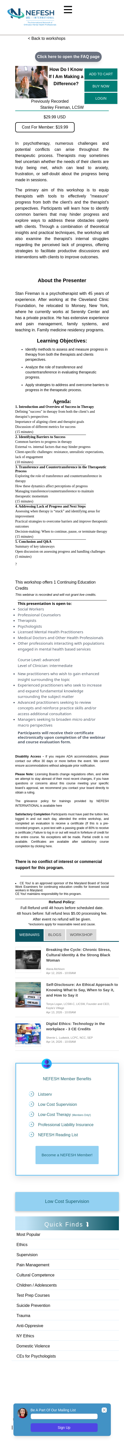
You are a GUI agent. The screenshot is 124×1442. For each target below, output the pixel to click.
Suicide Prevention (33, 1306)
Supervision (27, 1255)
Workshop (81, 934)
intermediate (61, 665)
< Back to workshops (46, 38)
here (59, 805)
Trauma (23, 1316)
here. (49, 846)
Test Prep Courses (33, 1296)
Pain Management (32, 1265)
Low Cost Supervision (67, 1201)
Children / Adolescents (36, 1286)
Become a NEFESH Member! (67, 1155)
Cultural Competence (35, 1275)
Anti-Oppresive (29, 1326)
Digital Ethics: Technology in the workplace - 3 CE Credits (75, 1026)
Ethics (22, 1245)
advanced (51, 659)
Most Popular (28, 1235)
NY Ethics (25, 1336)
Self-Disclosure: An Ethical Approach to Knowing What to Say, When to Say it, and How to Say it (82, 990)
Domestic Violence (33, 1346)
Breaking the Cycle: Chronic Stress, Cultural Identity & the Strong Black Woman (78, 955)
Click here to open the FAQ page (68, 57)
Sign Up (64, 1428)
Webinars (29, 934)
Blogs (54, 934)
